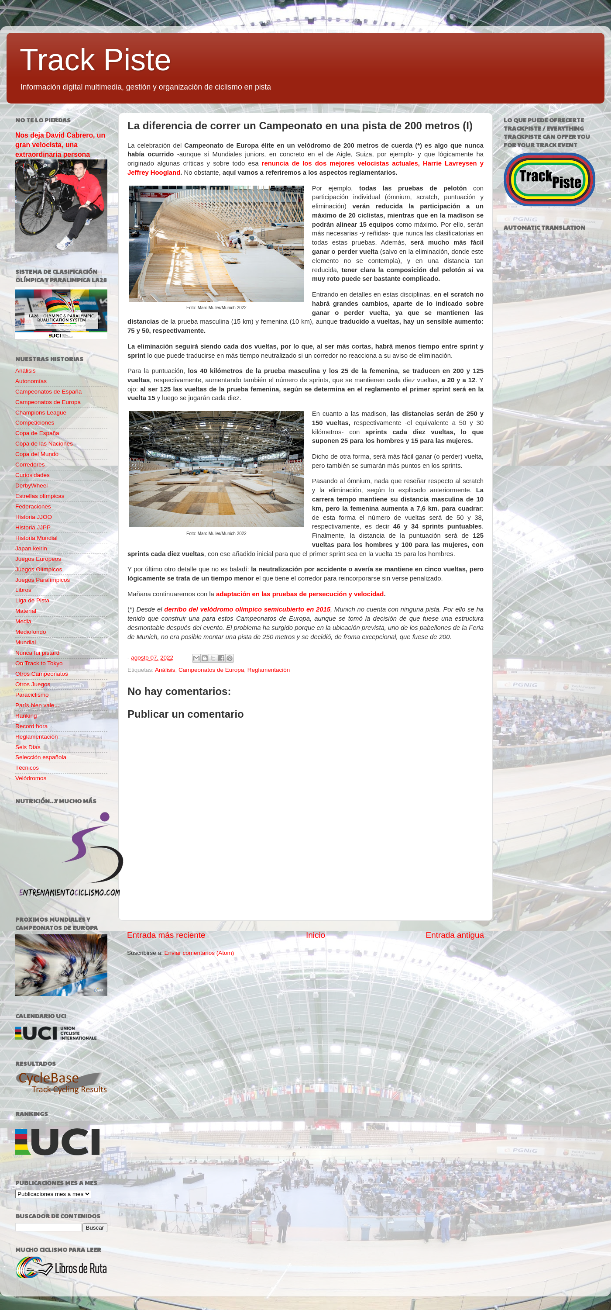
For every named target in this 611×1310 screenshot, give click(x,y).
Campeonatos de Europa (211, 670)
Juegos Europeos (38, 559)
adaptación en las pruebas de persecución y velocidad (300, 594)
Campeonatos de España (48, 391)
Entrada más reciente (166, 935)
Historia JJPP (33, 527)
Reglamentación (268, 670)
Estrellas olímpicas (40, 496)
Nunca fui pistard (37, 653)
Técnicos (27, 767)
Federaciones (33, 506)
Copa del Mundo (36, 454)
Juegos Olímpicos (38, 569)
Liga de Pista (32, 600)
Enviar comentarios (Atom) (199, 953)
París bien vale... (37, 705)
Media (23, 621)
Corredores (30, 464)
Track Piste (95, 60)
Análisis (165, 670)
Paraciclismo (32, 694)
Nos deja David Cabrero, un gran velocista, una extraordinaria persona (60, 144)
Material (25, 611)
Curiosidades (32, 475)
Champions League (40, 412)
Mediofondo (30, 632)
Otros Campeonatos (41, 674)
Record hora (31, 726)
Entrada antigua (455, 935)
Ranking (26, 715)
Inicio (315, 935)
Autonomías (31, 381)
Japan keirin (31, 548)
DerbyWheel (31, 485)
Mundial (25, 642)
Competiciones (34, 422)
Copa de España (37, 433)
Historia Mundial (36, 538)
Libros (23, 590)
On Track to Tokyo (39, 663)
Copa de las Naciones (44, 443)
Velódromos (30, 778)
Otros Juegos (32, 684)
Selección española (40, 757)
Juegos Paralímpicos (42, 580)
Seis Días (28, 747)
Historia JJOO (33, 517)
